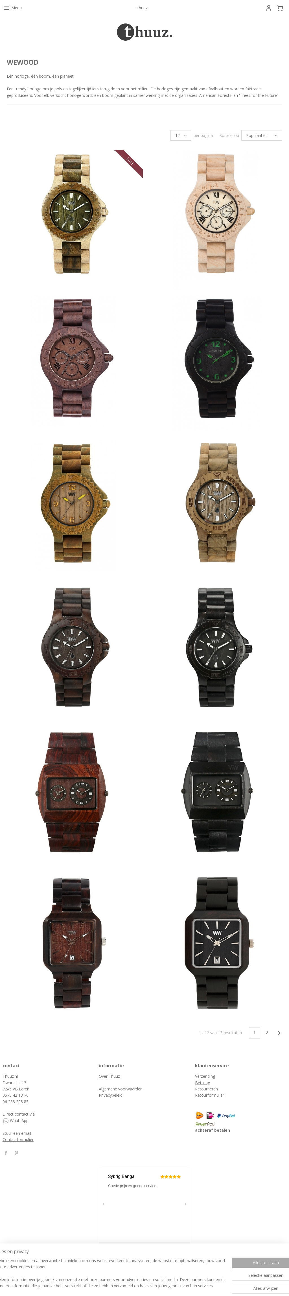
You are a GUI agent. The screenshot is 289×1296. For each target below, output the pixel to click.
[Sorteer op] (262, 135)
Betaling (202, 1082)
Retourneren (206, 1089)
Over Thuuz (109, 1076)
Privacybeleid (110, 1095)
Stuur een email (17, 1133)
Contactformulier (18, 1139)
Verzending (205, 1076)
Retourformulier (209, 1095)
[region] (107, 1273)
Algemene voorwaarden (121, 1089)
